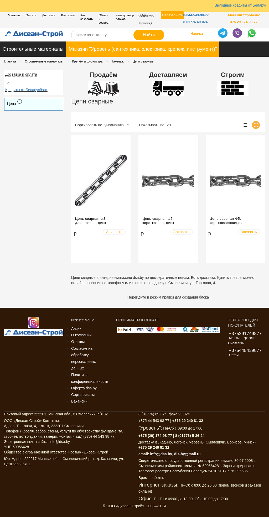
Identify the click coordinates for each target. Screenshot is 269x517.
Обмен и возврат (104, 19)
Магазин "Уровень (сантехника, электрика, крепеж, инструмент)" (143, 49)
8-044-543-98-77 (196, 15)
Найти (149, 35)
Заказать (114, 232)
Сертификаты (83, 395)
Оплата (31, 15)
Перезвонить (172, 15)
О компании (81, 335)
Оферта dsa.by (84, 388)
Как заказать (86, 17)
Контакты (68, 15)
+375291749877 (245, 333)
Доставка (48, 15)
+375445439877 (245, 350)
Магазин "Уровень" (244, 15)
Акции (76, 328)
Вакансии (79, 401)
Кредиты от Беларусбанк (26, 90)
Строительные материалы (33, 49)
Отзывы (78, 342)
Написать (198, 34)
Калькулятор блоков (125, 17)
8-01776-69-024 (195, 22)
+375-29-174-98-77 (242, 22)
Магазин (14, 15)
